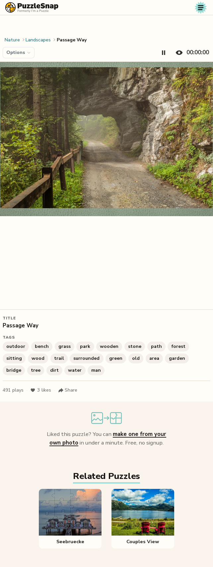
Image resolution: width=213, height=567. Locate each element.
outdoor (15, 346)
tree (35, 370)
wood (38, 358)
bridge (13, 370)
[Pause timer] (163, 52)
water (75, 370)
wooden (109, 346)
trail (59, 358)
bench (42, 346)
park (85, 346)
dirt (54, 370)
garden (177, 358)
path (156, 346)
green (115, 358)
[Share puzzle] (68, 390)
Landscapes (38, 40)
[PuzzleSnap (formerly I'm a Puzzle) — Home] (31, 7)
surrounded (86, 358)
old (136, 358)
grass (64, 346)
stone (134, 346)
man (96, 370)
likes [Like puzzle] (40, 390)
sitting (14, 358)
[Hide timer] (191, 52)
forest (178, 346)
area (154, 358)
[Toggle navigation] (201, 8)
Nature (12, 40)
